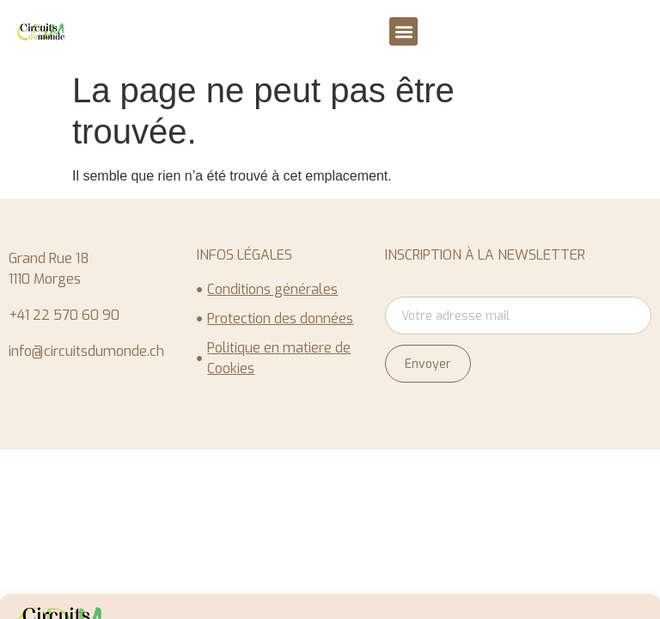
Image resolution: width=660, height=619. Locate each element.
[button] (403, 31)
